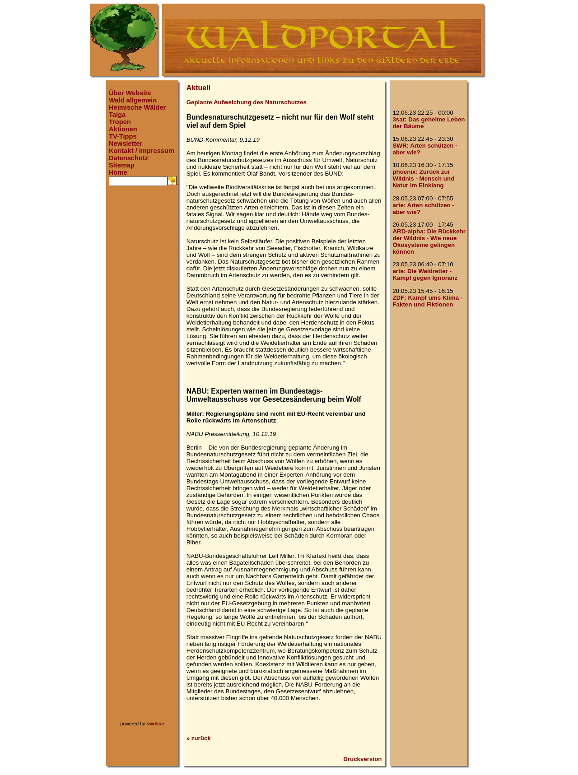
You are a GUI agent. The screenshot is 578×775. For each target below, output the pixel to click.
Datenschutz (128, 158)
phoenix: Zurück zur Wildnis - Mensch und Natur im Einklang (423, 178)
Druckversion (362, 759)
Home (118, 172)
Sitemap (122, 165)
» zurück (198, 738)
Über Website (130, 93)
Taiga (117, 114)
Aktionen (123, 129)
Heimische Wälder (137, 107)
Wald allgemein (133, 100)
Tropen (120, 121)
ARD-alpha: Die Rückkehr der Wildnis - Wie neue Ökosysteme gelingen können (428, 241)
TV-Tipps (123, 136)
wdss (155, 723)
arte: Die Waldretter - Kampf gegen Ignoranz (424, 274)
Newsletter (125, 143)
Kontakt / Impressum (141, 150)
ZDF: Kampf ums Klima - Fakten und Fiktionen (427, 301)
